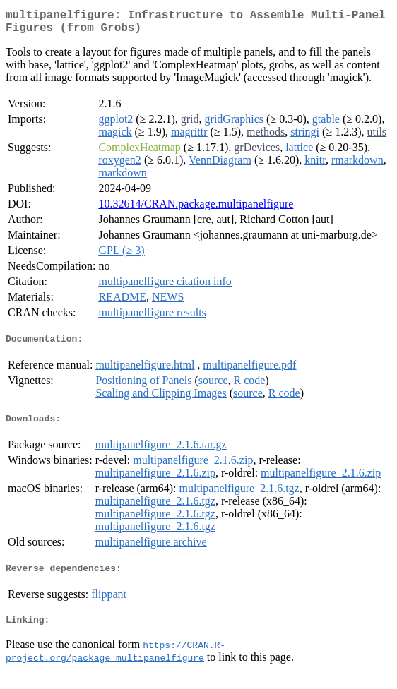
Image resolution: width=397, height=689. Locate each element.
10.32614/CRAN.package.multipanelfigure (195, 209)
